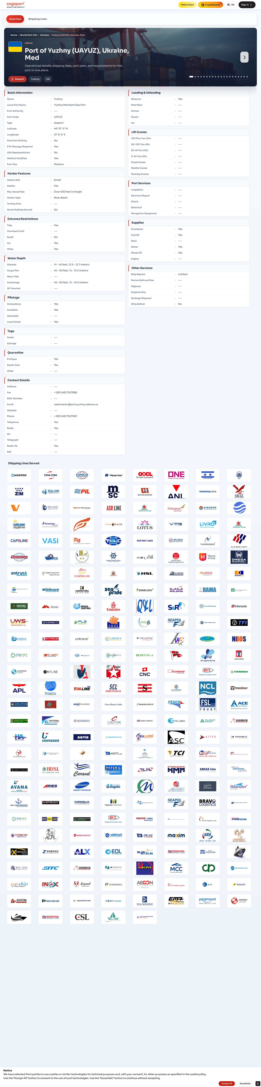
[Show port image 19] (244, 76)
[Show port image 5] (204, 76)
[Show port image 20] (247, 76)
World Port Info (28, 35)
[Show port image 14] (230, 76)
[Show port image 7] (210, 76)
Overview (15, 18)
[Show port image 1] (191, 76)
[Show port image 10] (218, 76)
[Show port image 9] (215, 76)
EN (230, 5)
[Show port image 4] (201, 76)
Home (13, 35)
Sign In (247, 4)
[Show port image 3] (198, 76)
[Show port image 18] (241, 76)
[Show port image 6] (207, 76)
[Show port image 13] (227, 76)
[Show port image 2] (195, 76)
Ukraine (44, 35)
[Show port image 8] (212, 76)
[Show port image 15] (232, 76)
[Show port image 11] (221, 76)
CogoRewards (210, 4)
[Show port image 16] (235, 76)
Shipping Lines (37, 18)
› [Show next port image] (244, 57)
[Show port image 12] (224, 76)
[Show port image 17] (238, 76)
